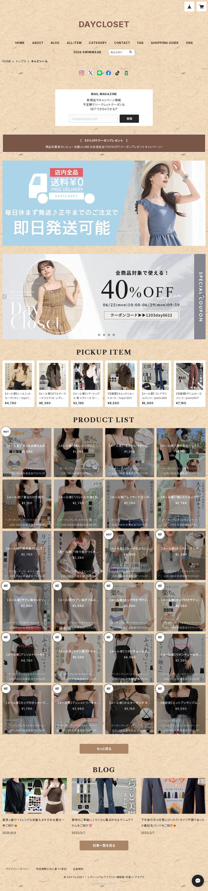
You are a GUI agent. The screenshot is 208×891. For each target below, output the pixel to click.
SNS (189, 42)
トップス (21, 61)
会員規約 (78, 868)
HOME (20, 42)
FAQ (140, 42)
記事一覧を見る (104, 845)
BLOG (55, 42)
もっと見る (104, 749)
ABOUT (37, 42)
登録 (129, 118)
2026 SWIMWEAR (87, 52)
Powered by (104, 883)
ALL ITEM (74, 42)
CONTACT (122, 42)
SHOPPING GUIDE (165, 42)
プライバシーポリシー (18, 868)
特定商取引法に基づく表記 (51, 868)
